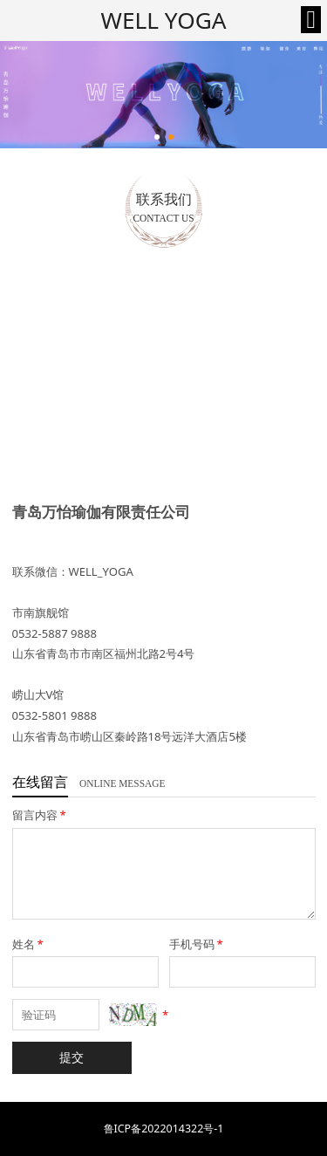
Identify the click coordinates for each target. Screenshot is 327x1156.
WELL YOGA (163, 20)
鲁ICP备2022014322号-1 (164, 1128)
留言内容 (40, 815)
